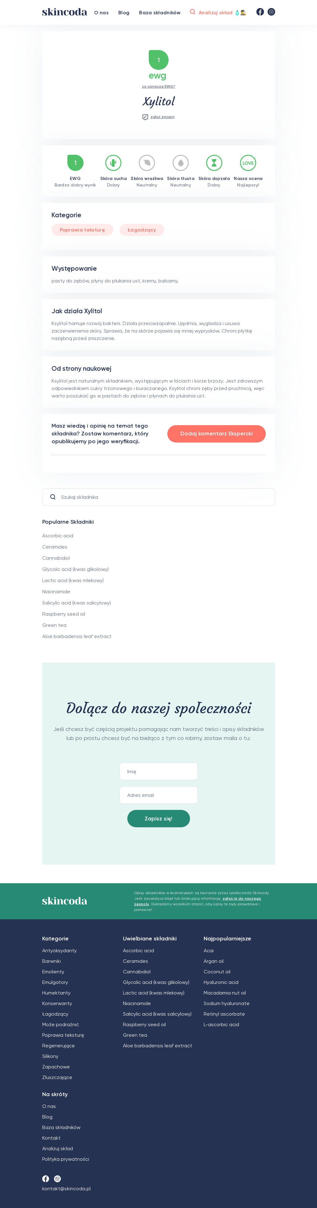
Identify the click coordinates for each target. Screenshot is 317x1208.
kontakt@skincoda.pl (66, 1189)
